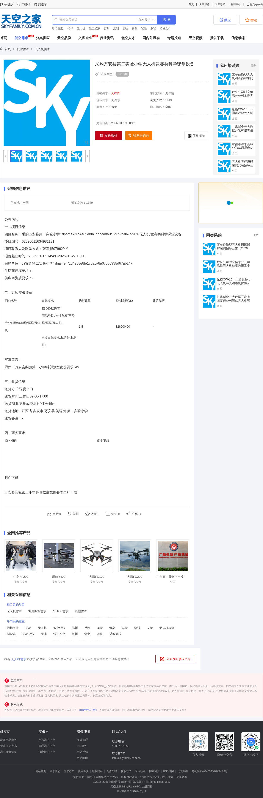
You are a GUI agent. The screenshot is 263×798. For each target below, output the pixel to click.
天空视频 (195, 38)
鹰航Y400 (58, 576)
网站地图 (82, 757)
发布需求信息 (46, 739)
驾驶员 (11, 634)
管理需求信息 (46, 745)
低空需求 (21, 38)
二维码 (25, 4)
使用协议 (83, 771)
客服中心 (236, 4)
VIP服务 (82, 745)
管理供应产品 (8, 745)
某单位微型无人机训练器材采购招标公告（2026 (242, 80)
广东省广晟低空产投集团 (172, 576)
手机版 (8, 4)
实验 (125, 28)
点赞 (57, 514)
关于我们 (55, 771)
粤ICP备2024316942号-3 (131, 791)
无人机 (81, 28)
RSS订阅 (168, 771)
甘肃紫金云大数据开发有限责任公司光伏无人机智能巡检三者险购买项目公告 (233, 302)
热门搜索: (58, 28)
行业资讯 (107, 38)
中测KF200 (20, 576)
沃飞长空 (59, 634)
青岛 (134, 28)
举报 (76, 514)
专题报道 (174, 38)
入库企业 (85, 38)
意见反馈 (82, 751)
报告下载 (217, 38)
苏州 (107, 28)
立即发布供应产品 (178, 659)
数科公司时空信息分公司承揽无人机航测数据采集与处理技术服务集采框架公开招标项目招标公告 (233, 267)
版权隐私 (97, 771)
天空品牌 (64, 38)
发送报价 (108, 136)
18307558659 (120, 746)
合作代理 (111, 771)
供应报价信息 (46, 751)
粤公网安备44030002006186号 (209, 771)
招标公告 (28, 634)
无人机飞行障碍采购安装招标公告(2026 (242, 165)
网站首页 (41, 771)
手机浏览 (196, 136)
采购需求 (115, 634)
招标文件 (165, 28)
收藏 (95, 514)
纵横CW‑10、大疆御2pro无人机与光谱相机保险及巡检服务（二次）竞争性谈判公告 (233, 285)
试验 (144, 28)
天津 (44, 634)
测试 (153, 28)
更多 (253, 65)
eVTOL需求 (60, 611)
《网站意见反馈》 (88, 710)
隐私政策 (69, 771)
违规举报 (183, 771)
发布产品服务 (8, 739)
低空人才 (128, 38)
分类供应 (43, 38)
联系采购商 (138, 136)
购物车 (42, 4)
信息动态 (238, 38)
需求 (251, 20)
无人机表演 (166, 628)
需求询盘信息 (8, 751)
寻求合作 (122, 73)
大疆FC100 (96, 576)
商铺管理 (82, 739)
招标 (70, 28)
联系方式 (126, 771)
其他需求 (81, 611)
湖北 (87, 634)
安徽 (150, 628)
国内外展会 (151, 38)
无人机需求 (42, 49)
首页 (191, 4)
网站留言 (154, 771)
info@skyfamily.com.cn (126, 757)
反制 (116, 28)
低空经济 (94, 28)
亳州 (75, 634)
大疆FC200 (134, 576)
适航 (100, 634)
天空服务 (204, 4)
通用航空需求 (37, 611)
